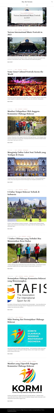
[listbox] (27, 16)
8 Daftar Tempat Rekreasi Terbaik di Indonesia (24, 193)
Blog (22, 13)
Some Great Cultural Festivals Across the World (26, 73)
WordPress (14, 411)
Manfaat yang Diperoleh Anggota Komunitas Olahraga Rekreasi (23, 364)
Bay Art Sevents (27, 2)
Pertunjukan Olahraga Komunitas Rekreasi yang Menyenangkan (23, 279)
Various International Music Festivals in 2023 (27, 16)
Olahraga (25, 69)
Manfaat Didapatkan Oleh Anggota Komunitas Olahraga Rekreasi (24, 112)
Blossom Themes (41, 409)
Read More (10, 101)
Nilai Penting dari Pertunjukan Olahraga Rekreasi (26, 320)
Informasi (25, 13)
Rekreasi (26, 189)
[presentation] (8, 17)
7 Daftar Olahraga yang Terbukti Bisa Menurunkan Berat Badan (25, 239)
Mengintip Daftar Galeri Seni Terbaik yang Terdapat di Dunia (25, 153)
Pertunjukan (30, 13)
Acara (17, 361)
